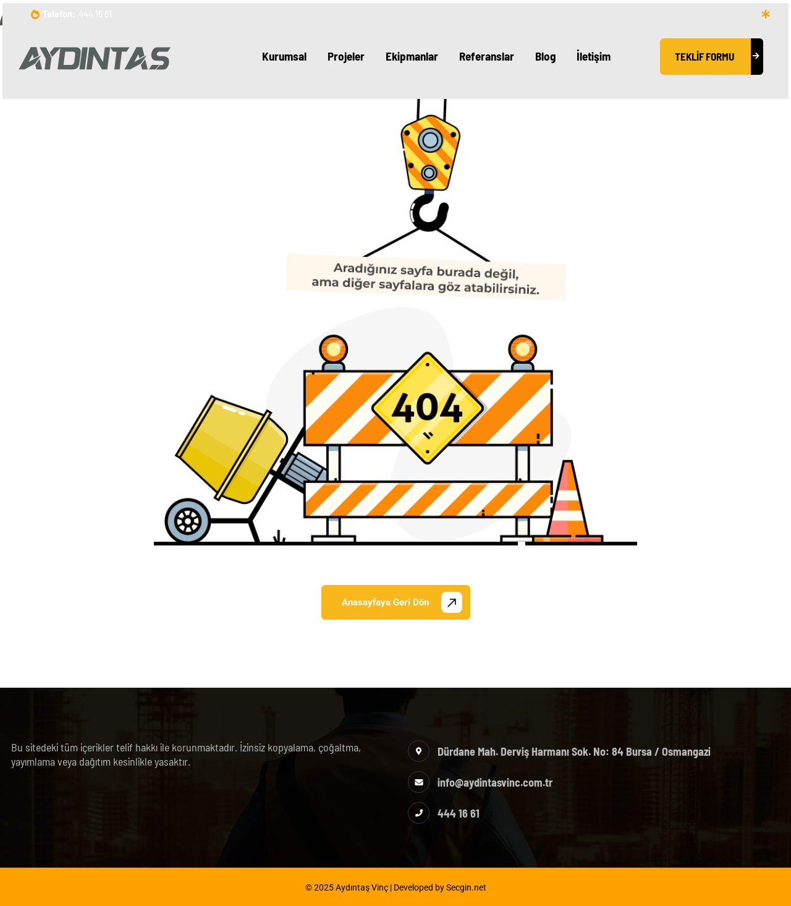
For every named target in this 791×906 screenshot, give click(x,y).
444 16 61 (95, 13)
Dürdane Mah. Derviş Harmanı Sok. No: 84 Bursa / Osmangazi (574, 751)
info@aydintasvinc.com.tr (495, 782)
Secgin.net (466, 887)
